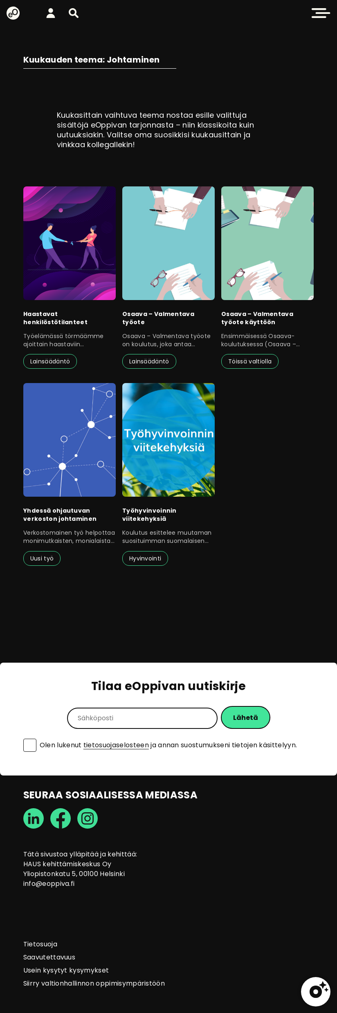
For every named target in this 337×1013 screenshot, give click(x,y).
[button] (74, 13)
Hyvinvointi (145, 558)
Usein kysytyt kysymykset (66, 970)
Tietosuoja (40, 944)
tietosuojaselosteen (116, 745)
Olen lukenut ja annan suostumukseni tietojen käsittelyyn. (168, 745)
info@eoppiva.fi (49, 883)
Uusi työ (42, 558)
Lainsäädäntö (50, 361)
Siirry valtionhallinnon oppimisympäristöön (94, 983)
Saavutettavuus (49, 957)
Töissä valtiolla (250, 361)
